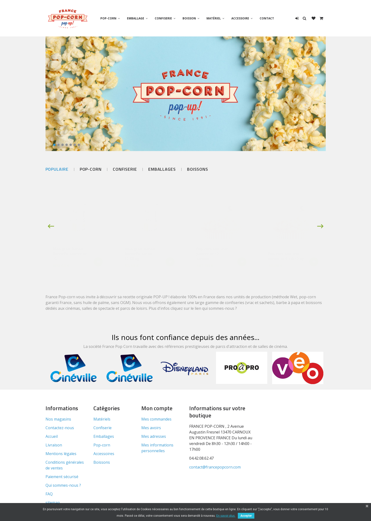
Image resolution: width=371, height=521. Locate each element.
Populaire (57, 169)
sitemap (53, 502)
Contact (267, 18)
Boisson (189, 18)
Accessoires (103, 453)
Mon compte (156, 408)
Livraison (54, 445)
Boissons (197, 169)
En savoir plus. (225, 515)
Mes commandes (156, 419)
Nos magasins (58, 419)
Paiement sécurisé (62, 476)
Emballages (162, 169)
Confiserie (163, 18)
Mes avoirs (151, 427)
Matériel (213, 18)
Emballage (135, 18)
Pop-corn (108, 18)
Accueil (52, 436)
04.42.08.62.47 (201, 458)
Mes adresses (153, 436)
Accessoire (240, 18)
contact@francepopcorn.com (215, 467)
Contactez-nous (60, 427)
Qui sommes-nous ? (63, 485)
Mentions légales (61, 453)
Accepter (246, 515)
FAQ (49, 494)
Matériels (101, 419)
